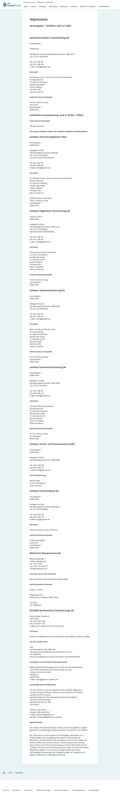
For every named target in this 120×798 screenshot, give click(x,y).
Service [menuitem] (74, 6)
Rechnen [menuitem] (64, 6)
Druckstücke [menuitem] (104, 6)
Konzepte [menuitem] (53, 6)
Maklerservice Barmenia (45, 2)
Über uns (6, 790)
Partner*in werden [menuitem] (88, 6)
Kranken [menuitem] (42, 6)
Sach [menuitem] (26, 6)
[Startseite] (4, 773)
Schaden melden (29, 2)
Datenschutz (28, 790)
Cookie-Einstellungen (43, 790)
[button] (116, 5)
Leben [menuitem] (33, 6)
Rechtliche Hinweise (61, 790)
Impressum (16, 790)
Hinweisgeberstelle (78, 790)
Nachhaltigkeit (94, 790)
